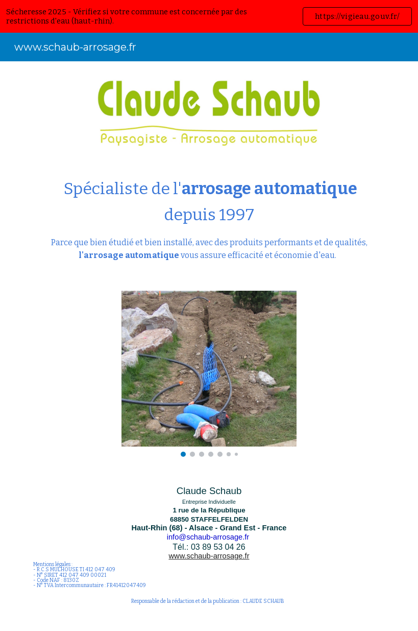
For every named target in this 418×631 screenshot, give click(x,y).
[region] (209, 16)
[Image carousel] (209, 374)
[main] (209, 219)
